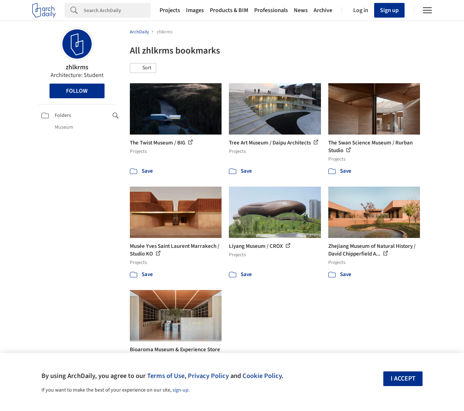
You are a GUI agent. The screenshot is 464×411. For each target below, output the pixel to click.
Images (195, 10)
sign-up (180, 390)
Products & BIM (229, 10)
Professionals (271, 10)
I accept (403, 378)
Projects (170, 10)
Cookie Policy (262, 376)
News (301, 10)
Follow (77, 91)
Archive (323, 10)
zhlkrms (77, 67)
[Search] (117, 10)
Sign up (389, 10)
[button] (143, 68)
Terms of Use (165, 376)
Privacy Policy (208, 376)
